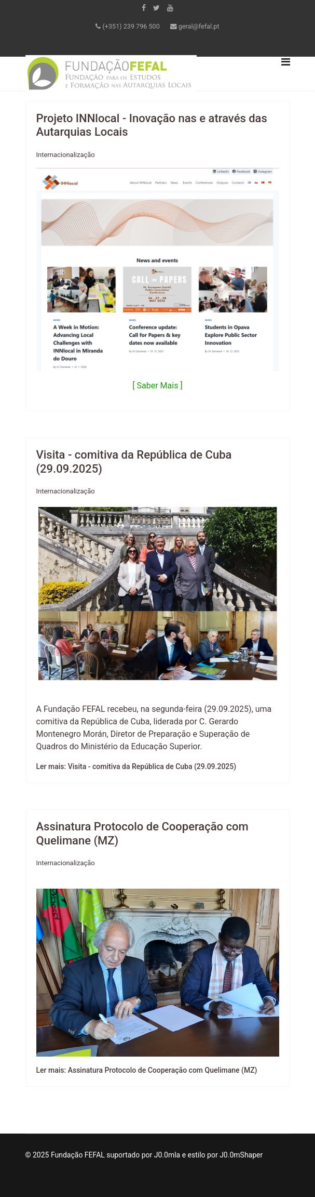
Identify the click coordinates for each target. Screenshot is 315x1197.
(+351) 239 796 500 (131, 26)
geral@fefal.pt (199, 26)
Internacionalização (65, 155)
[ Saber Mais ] (157, 386)
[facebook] (144, 8)
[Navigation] (285, 73)
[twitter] (156, 8)
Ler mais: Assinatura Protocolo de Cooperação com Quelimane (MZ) (146, 1070)
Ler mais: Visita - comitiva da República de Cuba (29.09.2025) (136, 766)
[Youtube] (170, 8)
